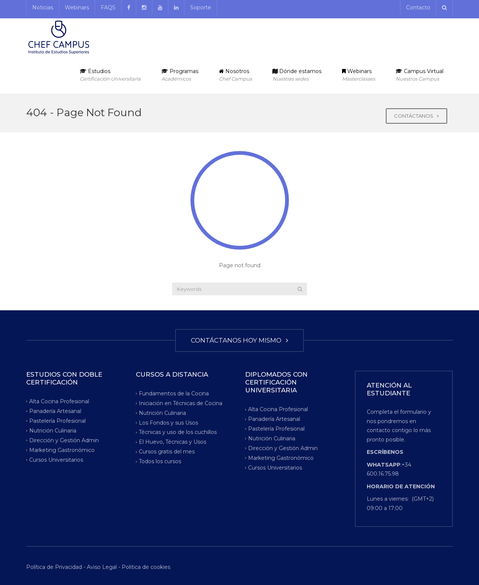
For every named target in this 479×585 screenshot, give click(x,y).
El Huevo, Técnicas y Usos (172, 441)
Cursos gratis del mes (167, 451)
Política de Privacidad (54, 567)
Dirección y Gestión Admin (64, 440)
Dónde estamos (296, 75)
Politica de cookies (146, 567)
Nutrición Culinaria (52, 430)
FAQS (108, 7)
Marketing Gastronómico (62, 449)
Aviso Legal (102, 567)
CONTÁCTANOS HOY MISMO (239, 340)
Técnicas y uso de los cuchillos (178, 432)
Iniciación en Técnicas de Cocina (180, 402)
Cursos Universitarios (56, 459)
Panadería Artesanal (55, 411)
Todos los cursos (160, 461)
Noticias (42, 7)
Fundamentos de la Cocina (174, 393)
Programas (179, 75)
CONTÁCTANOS (416, 116)
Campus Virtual (419, 75)
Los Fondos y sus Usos (168, 422)
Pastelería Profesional (57, 420)
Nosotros (235, 75)
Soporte (200, 7)
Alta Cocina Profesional (59, 401)
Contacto (418, 7)
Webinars (77, 7)
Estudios (110, 75)
